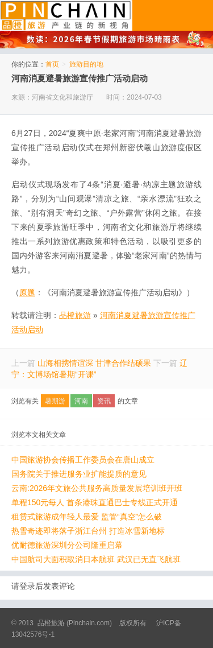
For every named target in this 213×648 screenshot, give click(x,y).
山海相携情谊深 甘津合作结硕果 (94, 363)
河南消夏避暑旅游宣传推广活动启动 (79, 78)
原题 (27, 292)
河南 (81, 401)
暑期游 (55, 401)
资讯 (104, 401)
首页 (52, 64)
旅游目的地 (86, 64)
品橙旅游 (66, 15)
